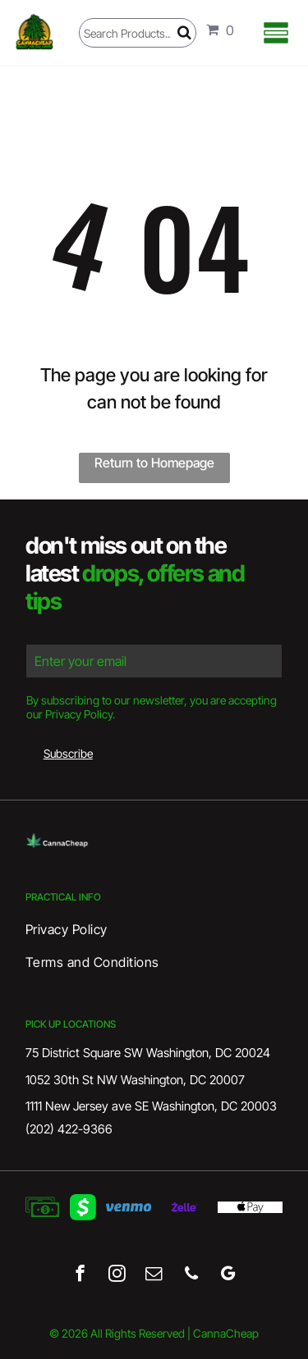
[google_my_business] (228, 1275)
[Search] (137, 33)
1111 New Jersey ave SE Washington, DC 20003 (151, 1106)
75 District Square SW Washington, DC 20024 (147, 1052)
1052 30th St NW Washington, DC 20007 (135, 1080)
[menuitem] (154, 929)
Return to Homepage (154, 462)
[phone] (191, 1275)
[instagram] (117, 1275)
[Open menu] (276, 33)
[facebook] (80, 1275)
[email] (154, 1275)
